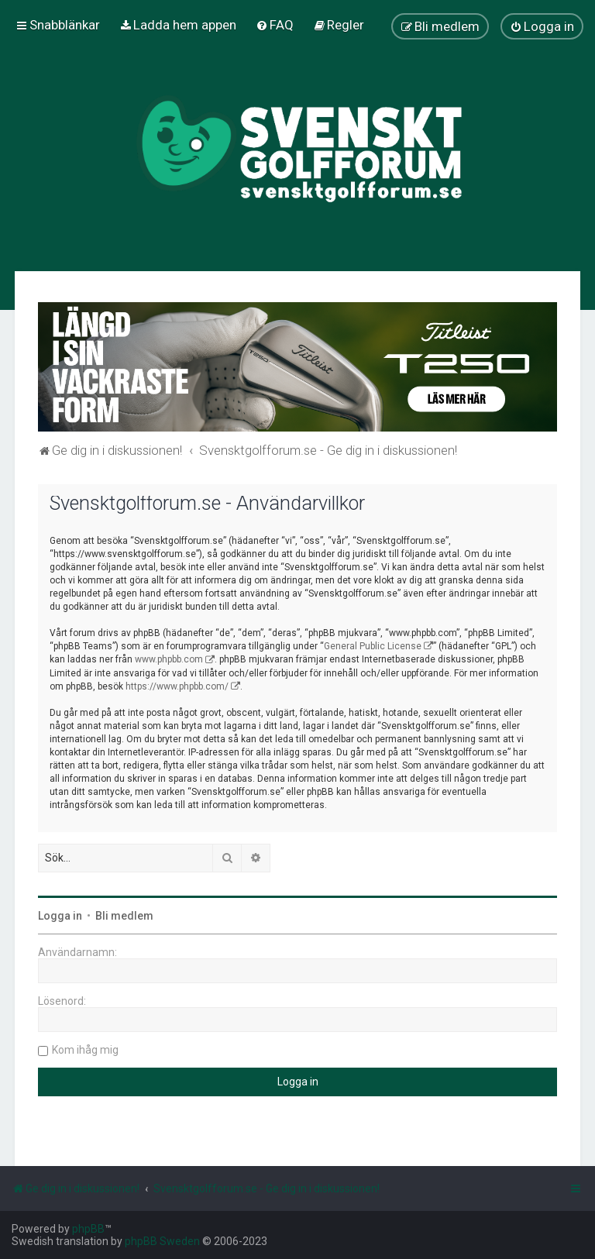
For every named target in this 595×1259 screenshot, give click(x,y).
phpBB (88, 1229)
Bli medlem (124, 916)
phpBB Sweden (162, 1241)
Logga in (60, 916)
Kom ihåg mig (85, 1050)
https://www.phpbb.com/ (177, 686)
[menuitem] (177, 24)
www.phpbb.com (169, 659)
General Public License (372, 646)
